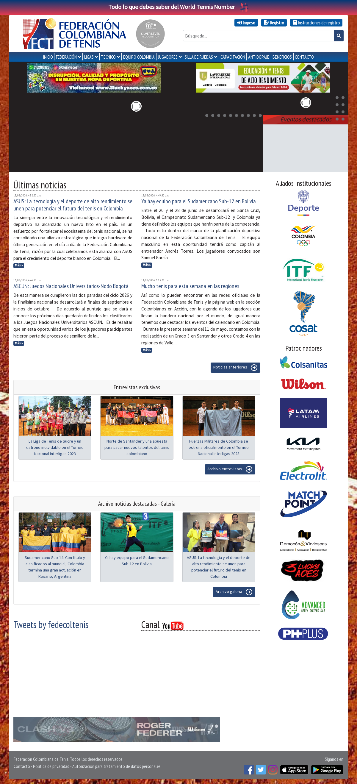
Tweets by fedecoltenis (50, 624)
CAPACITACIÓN (232, 57)
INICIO (48, 57)
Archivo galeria (234, 592)
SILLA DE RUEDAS (199, 57)
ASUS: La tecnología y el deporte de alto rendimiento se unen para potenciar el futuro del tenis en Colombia (72, 204)
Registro (274, 23)
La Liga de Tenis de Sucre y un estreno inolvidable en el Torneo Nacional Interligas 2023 (55, 447)
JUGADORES (168, 57)
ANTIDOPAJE (258, 57)
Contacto (22, 766)
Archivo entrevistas (230, 469)
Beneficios (282, 57)
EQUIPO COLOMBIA (139, 57)
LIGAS (89, 57)
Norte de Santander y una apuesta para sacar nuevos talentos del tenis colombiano (136, 447)
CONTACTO (304, 57)
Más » (19, 265)
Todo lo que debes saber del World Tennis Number (178, 6)
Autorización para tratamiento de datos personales (116, 766)
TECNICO (108, 57)
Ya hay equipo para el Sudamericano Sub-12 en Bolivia (198, 201)
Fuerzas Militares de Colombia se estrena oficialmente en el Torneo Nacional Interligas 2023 (219, 447)
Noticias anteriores (235, 367)
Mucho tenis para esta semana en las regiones (190, 286)
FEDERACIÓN (66, 57)
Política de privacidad (51, 766)
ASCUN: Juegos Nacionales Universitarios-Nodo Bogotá (71, 286)
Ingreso (246, 23)
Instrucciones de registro (316, 23)
